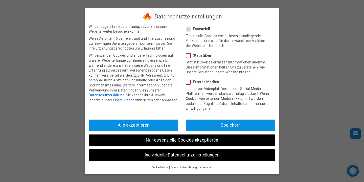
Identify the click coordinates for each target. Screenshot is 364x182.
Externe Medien (204, 81)
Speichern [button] (231, 124)
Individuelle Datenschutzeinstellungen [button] (182, 153)
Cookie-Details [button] (160, 166)
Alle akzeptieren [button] (133, 124)
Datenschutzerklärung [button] (183, 166)
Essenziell (199, 28)
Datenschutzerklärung (106, 94)
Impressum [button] (205, 166)
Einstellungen (123, 99)
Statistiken (200, 54)
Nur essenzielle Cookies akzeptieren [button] (182, 139)
